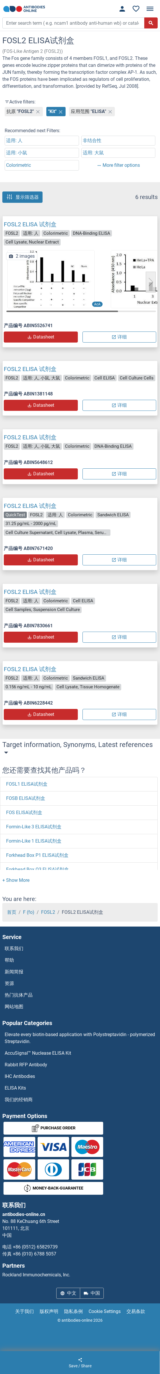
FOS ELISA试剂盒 (24, 812)
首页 (11, 912)
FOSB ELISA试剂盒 (25, 798)
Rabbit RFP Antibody (26, 1064)
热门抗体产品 (19, 995)
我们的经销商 (19, 1099)
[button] (151, 282)
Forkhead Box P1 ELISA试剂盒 (37, 855)
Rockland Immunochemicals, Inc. (36, 1275)
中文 (68, 1293)
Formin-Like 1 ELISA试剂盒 (33, 841)
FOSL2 (48, 912)
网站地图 (14, 1006)
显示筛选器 (22, 197)
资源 (9, 983)
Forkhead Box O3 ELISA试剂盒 (37, 869)
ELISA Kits (15, 1088)
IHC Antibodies (20, 1076)
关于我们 (24, 1311)
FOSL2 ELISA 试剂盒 (30, 224)
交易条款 (135, 1311)
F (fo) (28, 912)
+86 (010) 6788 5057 (34, 1254)
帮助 (9, 960)
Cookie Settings (105, 1311)
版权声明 (49, 1311)
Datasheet (40, 337)
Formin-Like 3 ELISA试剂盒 (33, 827)
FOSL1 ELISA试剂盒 (27, 784)
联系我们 (14, 948)
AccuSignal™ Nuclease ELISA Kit (38, 1053)
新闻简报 (14, 971)
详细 (119, 337)
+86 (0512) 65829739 (35, 1247)
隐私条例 (73, 1311)
